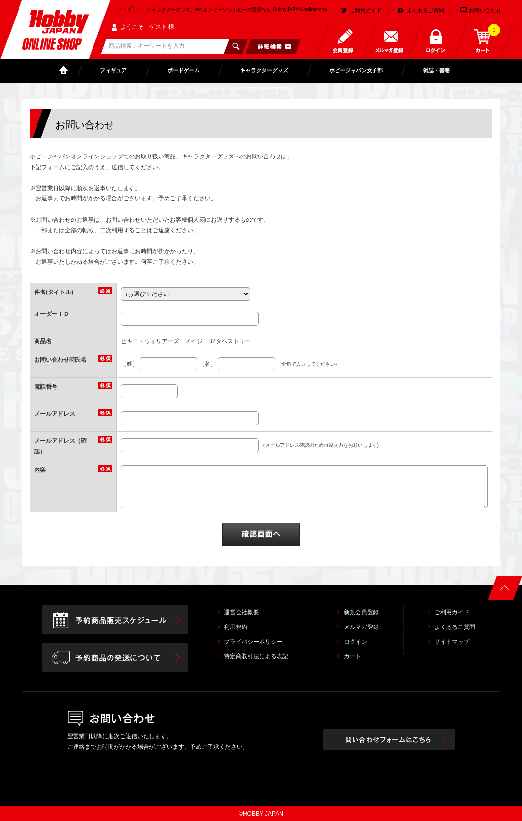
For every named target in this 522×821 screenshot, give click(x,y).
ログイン (355, 641)
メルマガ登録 (361, 627)
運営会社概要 (241, 612)
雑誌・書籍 (436, 70)
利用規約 (235, 627)
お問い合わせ (485, 10)
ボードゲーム (184, 70)
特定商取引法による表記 (256, 656)
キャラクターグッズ (264, 70)
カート (352, 656)
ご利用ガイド (366, 10)
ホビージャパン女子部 (356, 70)
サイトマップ (451, 641)
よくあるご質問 (425, 10)
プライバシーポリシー (253, 641)
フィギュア (113, 70)
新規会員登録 (361, 612)
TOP (65, 70)
